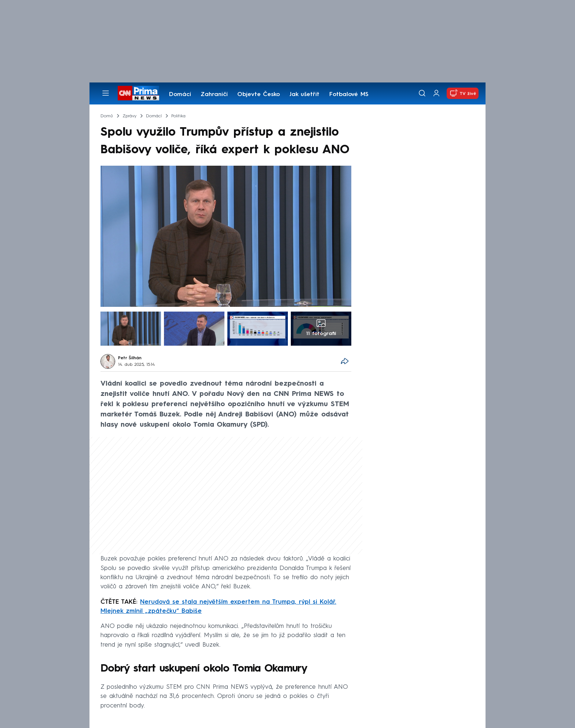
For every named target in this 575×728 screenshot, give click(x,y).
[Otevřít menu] (105, 93)
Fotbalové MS (349, 95)
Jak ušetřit (304, 95)
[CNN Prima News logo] (138, 93)
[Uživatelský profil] (436, 93)
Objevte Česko (258, 95)
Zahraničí (214, 95)
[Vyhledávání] (422, 93)
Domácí (180, 95)
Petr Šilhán (130, 358)
